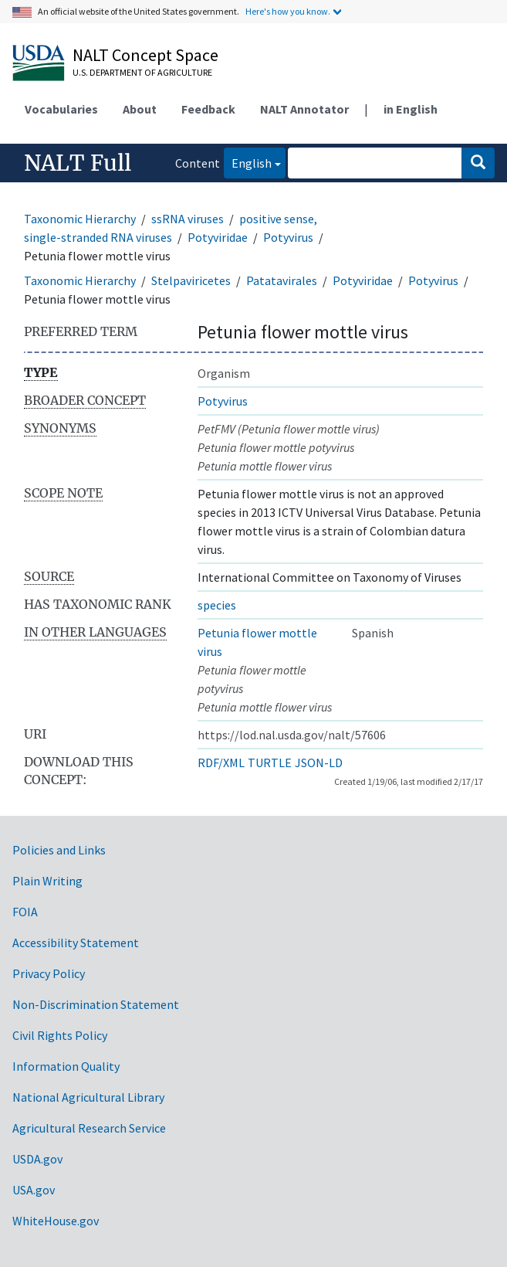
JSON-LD (319, 762)
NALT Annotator (304, 109)
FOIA (25, 911)
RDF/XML (221, 762)
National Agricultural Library (88, 1097)
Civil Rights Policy (59, 1035)
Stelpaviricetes (191, 280)
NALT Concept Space (145, 55)
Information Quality (66, 1066)
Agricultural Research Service (89, 1128)
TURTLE (270, 762)
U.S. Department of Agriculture (142, 72)
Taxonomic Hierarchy (80, 218)
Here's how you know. (287, 11)
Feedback (208, 109)
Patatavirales (281, 280)
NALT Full (77, 163)
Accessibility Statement (75, 942)
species (217, 605)
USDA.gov (37, 1159)
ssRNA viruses (187, 218)
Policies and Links (59, 850)
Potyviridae (218, 237)
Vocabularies (61, 109)
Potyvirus (288, 237)
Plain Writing (47, 880)
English (248, 162)
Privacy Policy (48, 973)
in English (411, 109)
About (140, 109)
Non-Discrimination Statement (95, 1004)
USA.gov (33, 1189)
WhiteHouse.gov (55, 1220)
